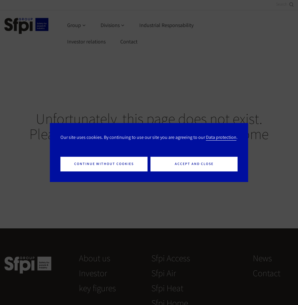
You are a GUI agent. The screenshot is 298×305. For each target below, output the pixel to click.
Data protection (221, 137)
